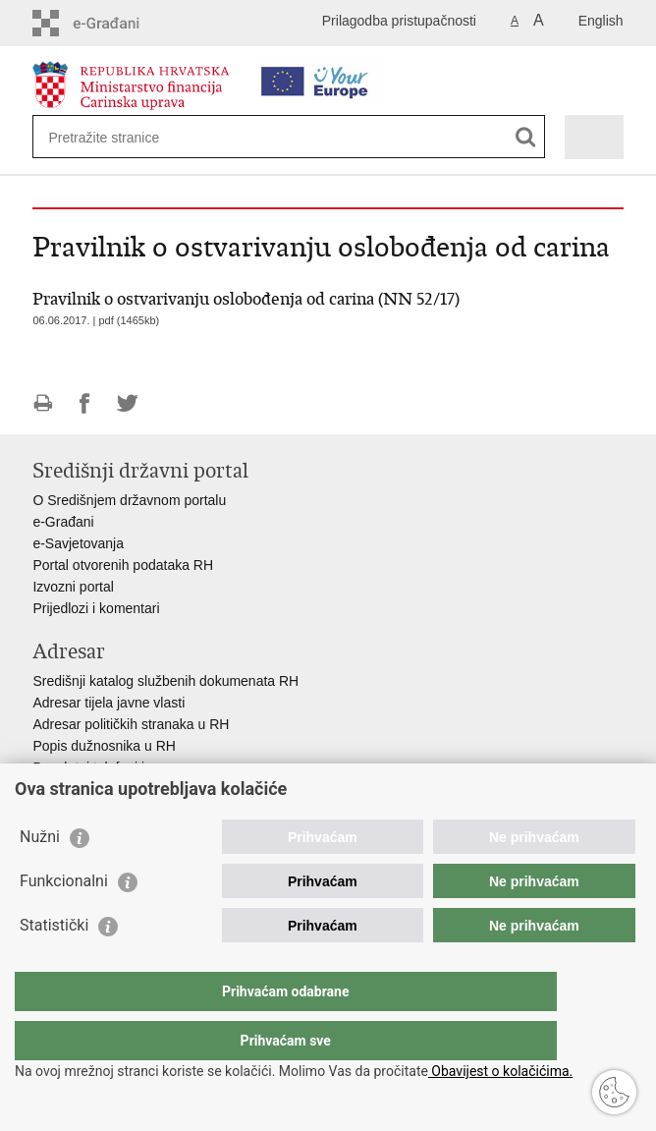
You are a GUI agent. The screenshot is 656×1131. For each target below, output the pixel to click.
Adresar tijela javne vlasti (108, 702)
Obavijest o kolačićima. (500, 1071)
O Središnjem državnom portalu (129, 500)
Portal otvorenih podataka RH (122, 565)
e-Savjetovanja (78, 543)
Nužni (40, 876)
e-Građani (62, 522)
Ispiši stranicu (42, 403)
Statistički (54, 964)
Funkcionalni (64, 920)
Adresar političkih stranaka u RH (130, 724)
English (601, 20)
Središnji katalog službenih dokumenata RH (165, 681)
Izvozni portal (72, 586)
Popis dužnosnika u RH (104, 746)
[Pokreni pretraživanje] (526, 137)
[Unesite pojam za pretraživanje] (119, 137)
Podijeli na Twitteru (127, 403)
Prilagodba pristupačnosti (399, 20)
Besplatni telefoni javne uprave (126, 767)
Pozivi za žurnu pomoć (101, 789)
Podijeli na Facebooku (85, 403)
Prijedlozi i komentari (95, 608)
